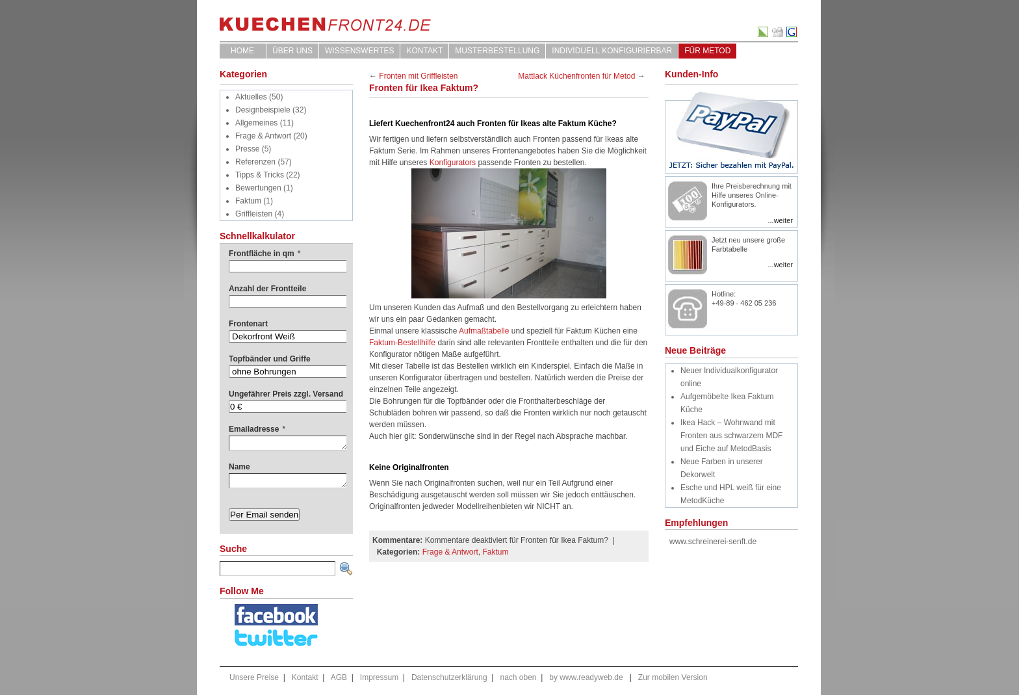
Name (239, 466)
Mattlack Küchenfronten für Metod (576, 76)
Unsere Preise (254, 677)
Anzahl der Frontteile (267, 288)
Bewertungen (258, 187)
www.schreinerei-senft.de (712, 541)
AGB (339, 677)
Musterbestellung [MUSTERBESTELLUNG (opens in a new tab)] (497, 50)
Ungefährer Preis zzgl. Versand (286, 394)
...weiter (780, 220)
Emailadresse (257, 429)
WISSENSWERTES (359, 50)
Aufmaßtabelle (485, 330)
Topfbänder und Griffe (270, 358)
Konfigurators (453, 162)
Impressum (379, 677)
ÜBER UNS (292, 50)
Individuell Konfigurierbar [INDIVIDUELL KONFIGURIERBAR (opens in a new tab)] (612, 50)
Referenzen (255, 161)
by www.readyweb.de (586, 677)
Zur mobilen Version (673, 677)
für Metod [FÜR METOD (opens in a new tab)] (707, 50)
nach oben (518, 677)
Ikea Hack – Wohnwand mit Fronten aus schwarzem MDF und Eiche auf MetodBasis (731, 435)
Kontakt (424, 50)
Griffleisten (253, 213)
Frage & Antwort (263, 135)
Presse (247, 148)
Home (242, 50)
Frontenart (248, 323)
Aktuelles (251, 96)
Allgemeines (256, 122)
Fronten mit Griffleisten (418, 76)
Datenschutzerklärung (449, 677)
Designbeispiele (262, 109)
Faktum (248, 200)
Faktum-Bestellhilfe (402, 342)
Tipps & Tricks (259, 174)
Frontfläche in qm (264, 253)
